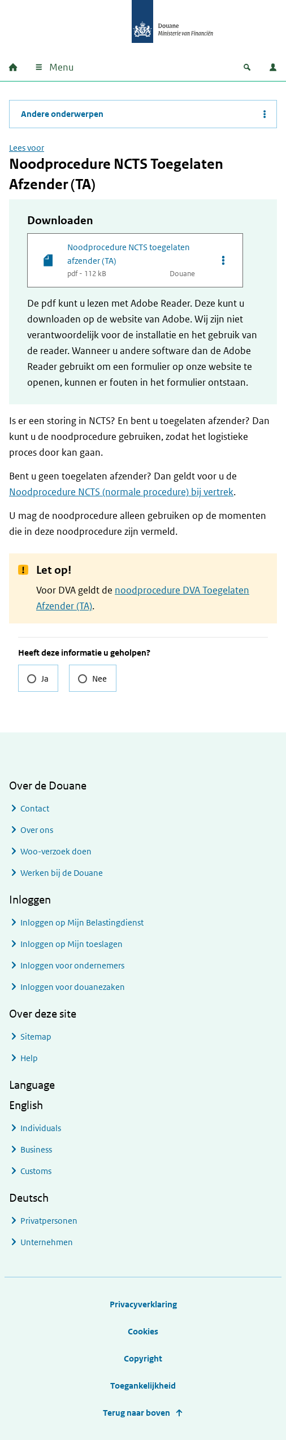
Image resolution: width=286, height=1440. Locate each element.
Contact (34, 808)
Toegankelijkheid (143, 1385)
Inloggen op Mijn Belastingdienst (82, 922)
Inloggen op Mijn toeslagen (71, 944)
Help (29, 1058)
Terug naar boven (136, 1412)
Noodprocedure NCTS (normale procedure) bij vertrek (121, 492)
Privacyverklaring (143, 1304)
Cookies (143, 1331)
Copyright (143, 1358)
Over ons (36, 829)
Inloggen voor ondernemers (72, 965)
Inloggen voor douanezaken (72, 986)
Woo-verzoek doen (56, 851)
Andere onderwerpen (62, 113)
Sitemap (35, 1036)
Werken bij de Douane (61, 872)
